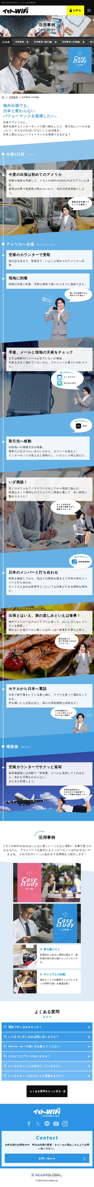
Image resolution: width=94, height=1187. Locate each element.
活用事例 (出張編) (71, 42)
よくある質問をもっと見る (45, 1091)
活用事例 (19, 42)
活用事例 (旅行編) (43, 42)
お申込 (77, 10)
